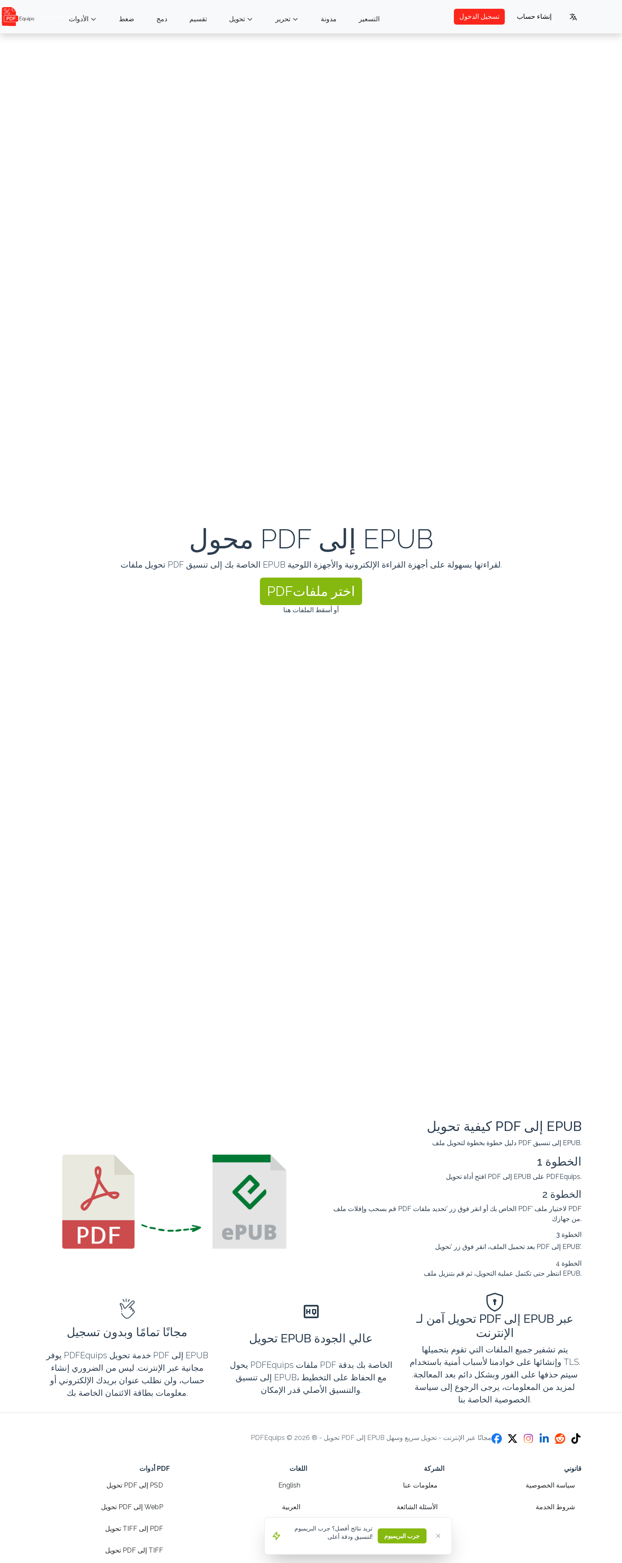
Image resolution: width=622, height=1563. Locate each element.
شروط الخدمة (555, 1507)
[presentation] (311, 572)
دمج (161, 19)
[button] (311, 591)
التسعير (369, 19)
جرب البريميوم (402, 1536)
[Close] (438, 1536)
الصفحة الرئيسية (34, 16)
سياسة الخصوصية (550, 1485)
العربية (291, 1507)
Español (287, 1529)
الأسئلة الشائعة (417, 1507)
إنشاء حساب (534, 16)
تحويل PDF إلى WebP (132, 1507)
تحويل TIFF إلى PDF (134, 1529)
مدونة (329, 19)
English (289, 1485)
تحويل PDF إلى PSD (134, 1485)
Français (287, 1550)
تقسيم (198, 19)
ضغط (126, 19)
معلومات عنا (420, 1485)
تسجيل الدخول (479, 16)
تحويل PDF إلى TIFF (134, 1550)
